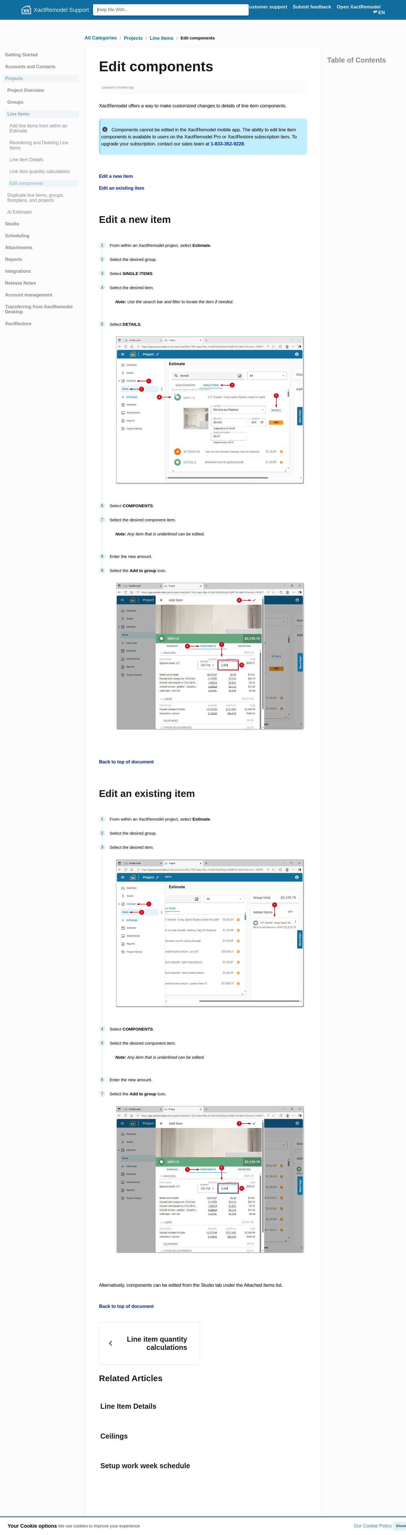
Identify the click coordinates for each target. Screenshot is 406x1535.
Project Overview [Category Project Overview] (25, 90)
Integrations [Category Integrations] (18, 271)
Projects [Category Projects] (14, 78)
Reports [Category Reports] (13, 259)
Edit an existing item (121, 188)
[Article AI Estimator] (41, 212)
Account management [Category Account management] (28, 295)
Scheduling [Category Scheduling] (17, 235)
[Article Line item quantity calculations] (41, 171)
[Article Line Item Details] (41, 159)
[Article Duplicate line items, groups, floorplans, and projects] (41, 198)
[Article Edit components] (41, 183)
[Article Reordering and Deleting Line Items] (41, 145)
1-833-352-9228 (227, 144)
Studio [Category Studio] (12, 223)
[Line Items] (162, 38)
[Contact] (384, 7)
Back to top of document (126, 762)
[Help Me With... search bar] (171, 9)
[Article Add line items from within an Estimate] (41, 128)
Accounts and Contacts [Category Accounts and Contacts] (30, 66)
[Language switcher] (378, 12)
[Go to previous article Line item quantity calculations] (149, 1342)
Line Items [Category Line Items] (18, 114)
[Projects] (134, 38)
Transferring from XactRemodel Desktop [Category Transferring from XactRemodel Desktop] (38, 309)
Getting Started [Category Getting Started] (21, 54)
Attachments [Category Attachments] (18, 247)
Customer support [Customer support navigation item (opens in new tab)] (267, 7)
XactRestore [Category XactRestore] (18, 323)
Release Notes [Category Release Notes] (20, 283)
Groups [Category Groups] (15, 102)
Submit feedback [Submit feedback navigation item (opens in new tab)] (312, 7)
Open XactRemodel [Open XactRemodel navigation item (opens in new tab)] (359, 7)
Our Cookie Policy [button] (373, 1526)
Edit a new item (116, 176)
